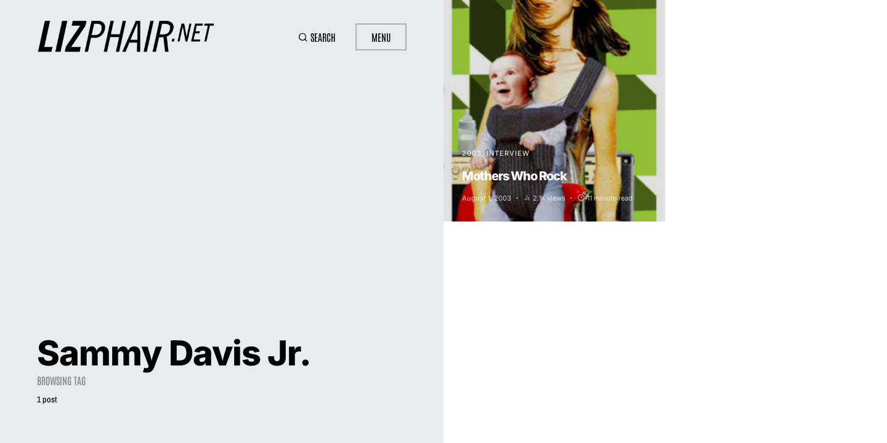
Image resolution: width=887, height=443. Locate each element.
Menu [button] (381, 37)
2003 (472, 153)
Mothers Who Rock (514, 176)
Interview (508, 153)
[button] (317, 37)
